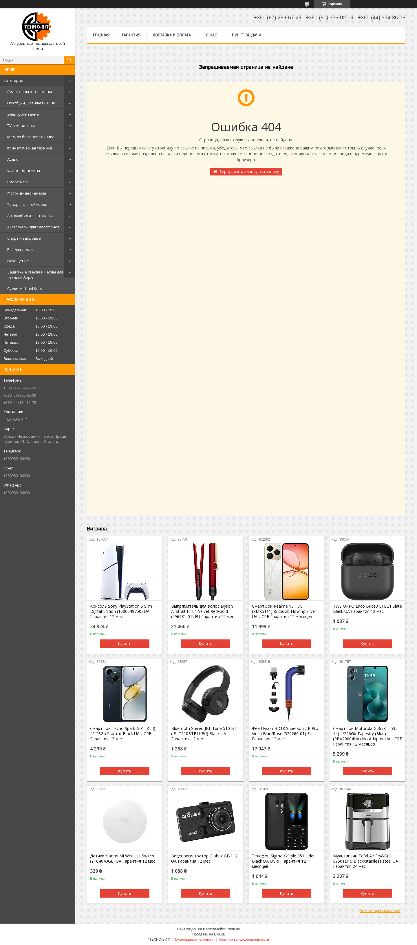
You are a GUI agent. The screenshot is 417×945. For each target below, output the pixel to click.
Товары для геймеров (27, 204)
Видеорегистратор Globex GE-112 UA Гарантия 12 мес (204, 858)
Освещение (18, 260)
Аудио (13, 159)
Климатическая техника (29, 148)
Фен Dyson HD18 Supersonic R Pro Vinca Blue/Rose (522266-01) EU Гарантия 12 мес (285, 733)
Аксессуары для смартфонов (33, 227)
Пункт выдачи (246, 35)
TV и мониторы (21, 125)
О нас (211, 35)
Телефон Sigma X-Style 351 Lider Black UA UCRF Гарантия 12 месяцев (283, 861)
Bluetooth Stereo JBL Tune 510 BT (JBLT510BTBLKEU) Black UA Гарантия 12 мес (204, 733)
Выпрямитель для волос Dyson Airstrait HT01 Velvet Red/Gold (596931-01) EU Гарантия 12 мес (202, 611)
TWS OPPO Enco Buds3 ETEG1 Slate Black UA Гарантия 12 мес (367, 609)
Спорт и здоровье (24, 238)
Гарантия (131, 35)
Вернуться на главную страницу (249, 171)
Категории (13, 80)
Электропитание (23, 114)
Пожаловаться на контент (194, 939)
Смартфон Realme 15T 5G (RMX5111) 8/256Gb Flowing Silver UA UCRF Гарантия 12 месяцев (284, 611)
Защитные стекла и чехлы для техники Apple (35, 274)
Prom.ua (233, 929)
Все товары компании (380, 910)
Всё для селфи (20, 249)
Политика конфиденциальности (243, 939)
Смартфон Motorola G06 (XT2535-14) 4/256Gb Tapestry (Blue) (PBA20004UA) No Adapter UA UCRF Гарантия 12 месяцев (367, 736)
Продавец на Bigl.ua (208, 934)
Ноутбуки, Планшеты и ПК (31, 103)
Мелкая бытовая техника (30, 136)
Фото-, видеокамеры (26, 193)
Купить (124, 643)
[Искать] (69, 60)
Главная (101, 35)
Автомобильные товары (30, 215)
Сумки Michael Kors (24, 288)
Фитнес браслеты (23, 170)
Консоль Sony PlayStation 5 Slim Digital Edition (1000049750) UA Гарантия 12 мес (121, 611)
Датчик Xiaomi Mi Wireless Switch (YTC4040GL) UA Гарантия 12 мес (122, 858)
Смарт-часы (18, 181)
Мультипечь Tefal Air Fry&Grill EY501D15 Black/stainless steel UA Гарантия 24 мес (365, 861)
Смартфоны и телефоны (29, 91)
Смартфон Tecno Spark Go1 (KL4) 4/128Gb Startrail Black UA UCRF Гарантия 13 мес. (122, 733)
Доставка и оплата (172, 35)
